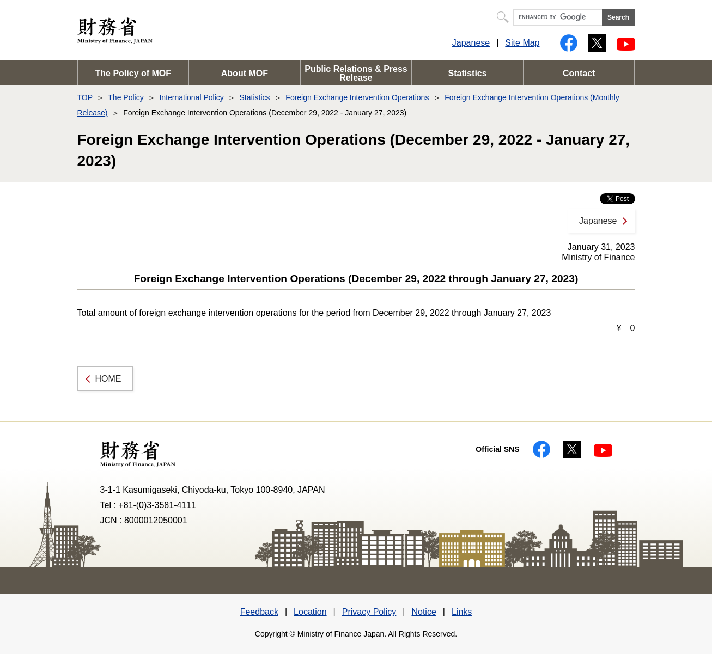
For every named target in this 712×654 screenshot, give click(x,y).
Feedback (259, 611)
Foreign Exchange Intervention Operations (357, 97)
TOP (85, 97)
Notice (423, 611)
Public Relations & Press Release (356, 73)
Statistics (467, 73)
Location (310, 611)
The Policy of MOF (133, 73)
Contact (579, 73)
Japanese (471, 42)
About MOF (244, 73)
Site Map (522, 42)
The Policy (125, 97)
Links (462, 611)
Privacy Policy (369, 611)
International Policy (191, 97)
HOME (108, 378)
